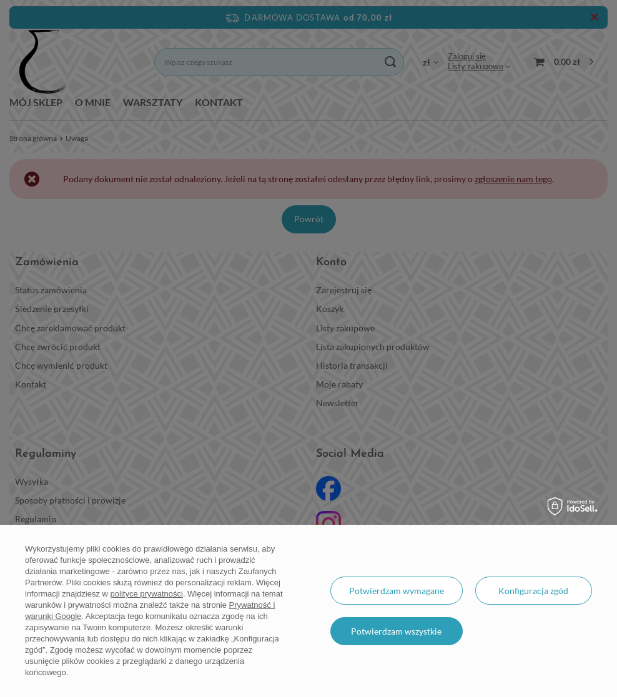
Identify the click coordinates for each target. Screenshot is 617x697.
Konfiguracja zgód (533, 590)
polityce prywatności (147, 593)
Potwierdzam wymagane (396, 590)
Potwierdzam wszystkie (396, 631)
